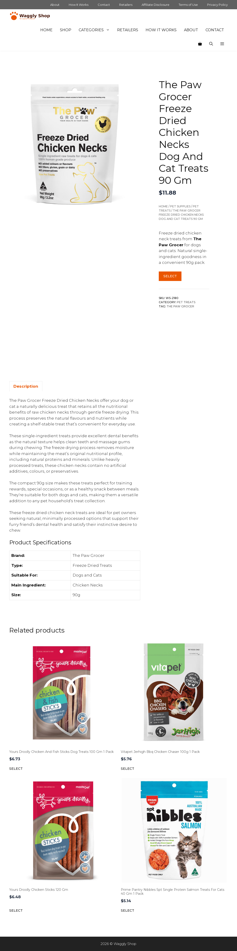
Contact (104, 4)
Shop (65, 30)
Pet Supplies (180, 206)
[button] (222, 44)
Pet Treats (186, 302)
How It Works (78, 4)
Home (46, 30)
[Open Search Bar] (211, 44)
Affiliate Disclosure (155, 4)
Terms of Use (188, 4)
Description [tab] (25, 386)
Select (170, 276)
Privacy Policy (217, 4)
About (54, 4)
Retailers (125, 4)
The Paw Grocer (180, 306)
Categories (96, 30)
